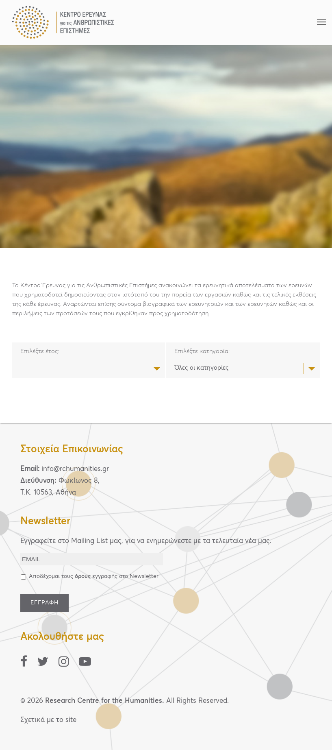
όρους (83, 576)
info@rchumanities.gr (75, 469)
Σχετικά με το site (48, 720)
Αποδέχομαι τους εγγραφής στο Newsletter (93, 576)
